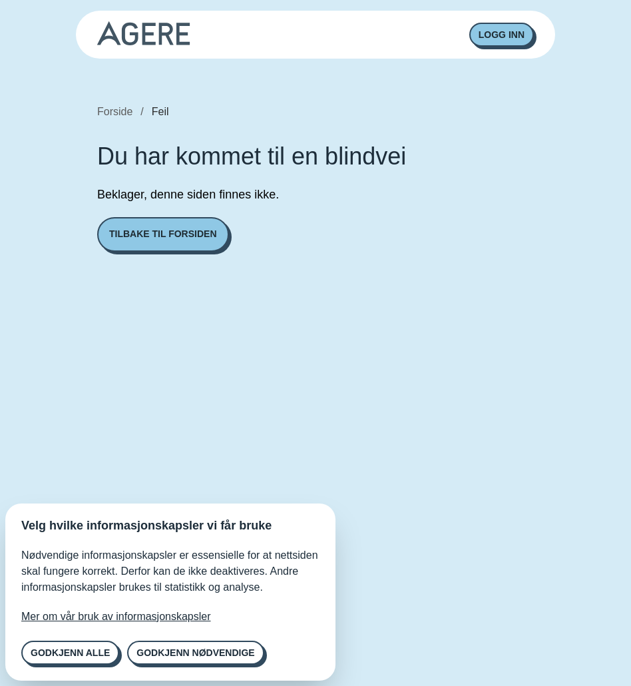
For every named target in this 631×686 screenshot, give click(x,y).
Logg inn (502, 34)
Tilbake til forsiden (163, 233)
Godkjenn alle (70, 652)
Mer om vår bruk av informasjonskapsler (116, 616)
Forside (114, 111)
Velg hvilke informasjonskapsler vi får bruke (146, 525)
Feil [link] (160, 111)
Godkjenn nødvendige (195, 652)
